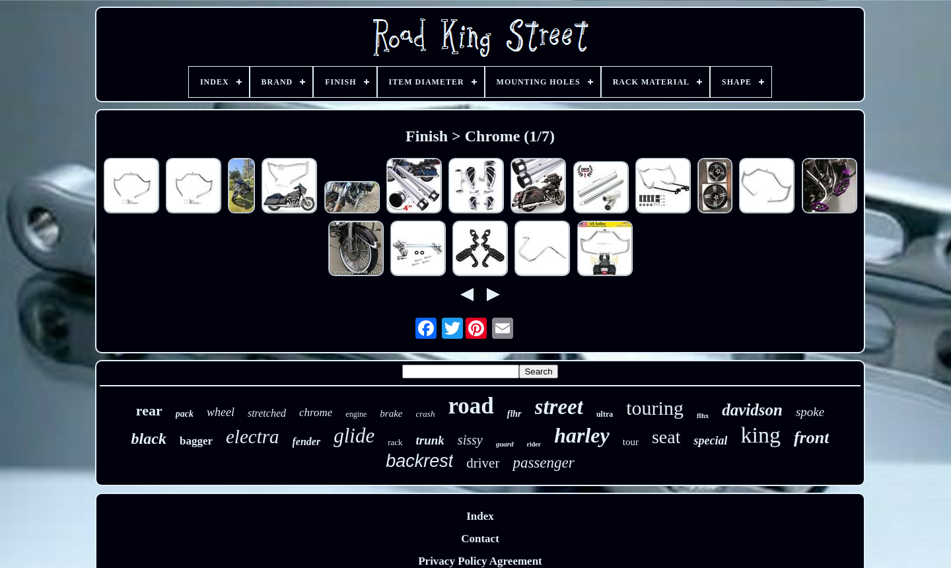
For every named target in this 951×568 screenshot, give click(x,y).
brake (391, 413)
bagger (196, 441)
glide (354, 435)
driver (482, 463)
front (811, 437)
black (148, 438)
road (470, 406)
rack (395, 442)
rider (534, 444)
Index (480, 516)
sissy (470, 440)
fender (307, 441)
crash (425, 414)
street (559, 407)
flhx (703, 415)
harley (582, 435)
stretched (267, 413)
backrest (419, 461)
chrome (315, 412)
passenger (543, 462)
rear (149, 410)
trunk (430, 440)
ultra (604, 414)
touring (655, 408)
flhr (514, 414)
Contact (480, 538)
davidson (752, 410)
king (760, 435)
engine (356, 414)
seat (666, 437)
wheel (220, 412)
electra (252, 436)
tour (631, 442)
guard (505, 444)
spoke (810, 412)
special (710, 440)
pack (185, 414)
